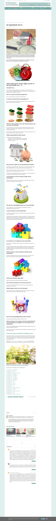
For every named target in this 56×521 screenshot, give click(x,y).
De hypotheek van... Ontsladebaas (11, 369)
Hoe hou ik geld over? (42, 69)
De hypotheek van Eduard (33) (10, 436)
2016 (40, 185)
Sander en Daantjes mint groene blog (44, 56)
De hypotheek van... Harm (10, 393)
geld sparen (40, 160)
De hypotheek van (21, 8)
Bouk (10, 463)
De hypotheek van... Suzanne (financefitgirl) (13, 387)
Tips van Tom (41, 82)
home (6, 8)
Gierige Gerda (41, 84)
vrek (45, 167)
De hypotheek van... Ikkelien (10, 384)
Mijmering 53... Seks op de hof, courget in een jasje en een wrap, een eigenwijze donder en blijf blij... (44, 49)
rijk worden (43, 163)
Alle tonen (48, 86)
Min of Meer (41, 75)
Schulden (36, 8)
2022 (40, 178)
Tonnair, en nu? (41, 83)
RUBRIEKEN (9, 8)
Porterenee (40, 60)
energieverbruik (40, 157)
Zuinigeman (11, 3)
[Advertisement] (21, 16)
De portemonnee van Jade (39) (44, 132)
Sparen (29, 8)
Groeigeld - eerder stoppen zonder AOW (43, 78)
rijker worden (46, 163)
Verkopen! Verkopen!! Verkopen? (43, 59)
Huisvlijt (40, 40)
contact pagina (23, 341)
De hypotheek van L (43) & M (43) (21, 436)
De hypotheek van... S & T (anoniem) (12, 378)
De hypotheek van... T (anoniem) (11, 377)
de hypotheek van (9, 435)
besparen (40, 154)
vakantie (40, 167)
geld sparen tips (44, 160)
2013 (40, 186)
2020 (40, 180)
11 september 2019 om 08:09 (33, 449)
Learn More (43, 518)
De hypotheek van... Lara (10, 382)
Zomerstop (40, 76)
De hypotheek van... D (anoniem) (11, 379)
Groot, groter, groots (11, 509)
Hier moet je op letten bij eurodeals (43, 85)
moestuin (40, 163)
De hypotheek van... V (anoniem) (11, 376)
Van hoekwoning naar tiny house (44, 123)
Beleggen (26, 8)
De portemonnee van (14, 8)
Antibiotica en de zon (42, 57)
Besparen (33, 8)
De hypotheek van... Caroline (10, 383)
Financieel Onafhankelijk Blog (43, 58)
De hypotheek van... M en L (10, 386)
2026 (40, 175)
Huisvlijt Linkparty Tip (42, 41)
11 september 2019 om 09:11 (33, 463)
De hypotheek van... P (9, 385)
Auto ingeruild (41, 54)
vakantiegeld (42, 167)
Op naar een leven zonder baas (15, 472)
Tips (45, 8)
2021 (40, 179)
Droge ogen (40, 52)
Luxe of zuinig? (41, 71)
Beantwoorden (33, 469)
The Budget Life (41, 42)
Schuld (45, 151)
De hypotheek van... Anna (10, 381)
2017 (40, 184)
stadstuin (46, 166)
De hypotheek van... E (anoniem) (11, 370)
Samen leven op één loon (44, 114)
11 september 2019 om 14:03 (33, 472)
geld (43, 157)
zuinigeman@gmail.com (32, 4)
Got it (47, 518)
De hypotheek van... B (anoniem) (11, 380)
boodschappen (43, 154)
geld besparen (46, 157)
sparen (39, 166)
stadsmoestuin (43, 166)
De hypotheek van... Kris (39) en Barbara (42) (13, 394)
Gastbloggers (41, 8)
